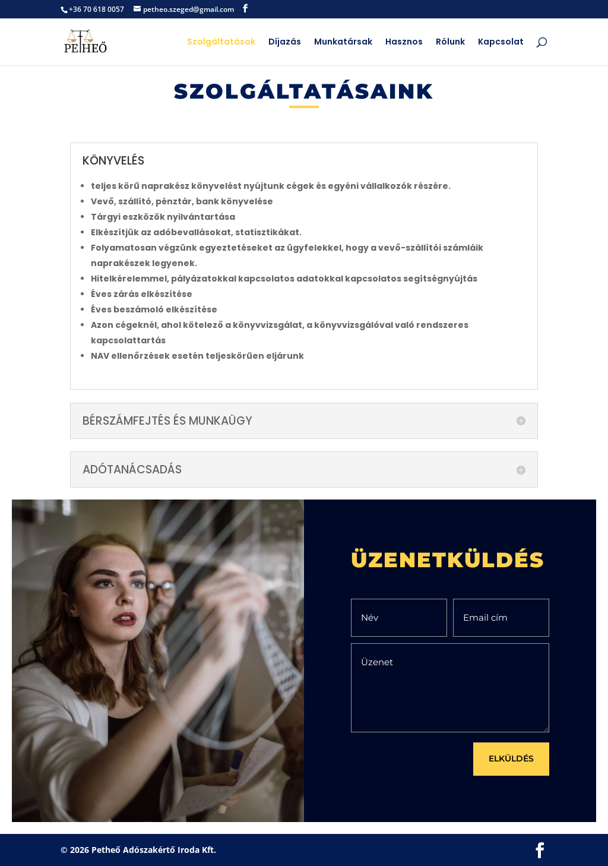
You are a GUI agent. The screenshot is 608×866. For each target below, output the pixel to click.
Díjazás (284, 42)
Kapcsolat (501, 42)
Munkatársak (343, 42)
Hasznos (404, 42)
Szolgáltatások (221, 42)
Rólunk (450, 42)
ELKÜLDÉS (511, 758)
